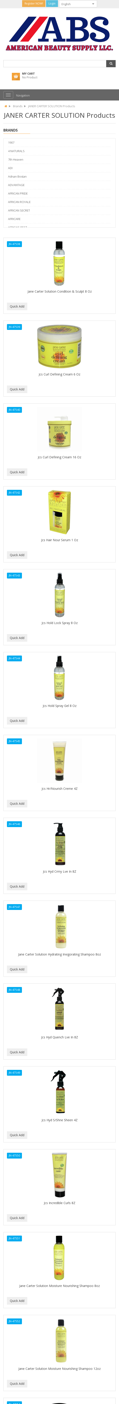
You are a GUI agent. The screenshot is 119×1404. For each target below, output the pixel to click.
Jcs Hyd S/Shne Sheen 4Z (60, 1120)
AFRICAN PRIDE (18, 193)
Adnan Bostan (17, 176)
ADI (10, 168)
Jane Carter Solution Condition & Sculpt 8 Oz (60, 291)
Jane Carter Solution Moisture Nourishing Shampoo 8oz (59, 1286)
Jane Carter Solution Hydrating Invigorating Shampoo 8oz (59, 954)
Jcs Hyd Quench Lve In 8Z (59, 1037)
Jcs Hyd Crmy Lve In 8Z (59, 871)
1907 (11, 142)
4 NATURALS (16, 151)
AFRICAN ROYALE (19, 202)
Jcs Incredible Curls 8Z (59, 1203)
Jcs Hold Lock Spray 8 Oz (60, 623)
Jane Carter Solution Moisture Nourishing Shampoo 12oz (59, 1368)
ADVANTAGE (16, 185)
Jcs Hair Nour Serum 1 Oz (59, 540)
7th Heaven (15, 159)
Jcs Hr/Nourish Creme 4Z (60, 788)
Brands (17, 106)
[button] (111, 63)
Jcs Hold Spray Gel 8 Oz (59, 706)
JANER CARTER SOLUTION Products (51, 106)
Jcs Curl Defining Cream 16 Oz (59, 457)
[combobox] (74, 3)
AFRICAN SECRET (19, 210)
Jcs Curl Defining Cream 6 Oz (59, 374)
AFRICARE (14, 219)
